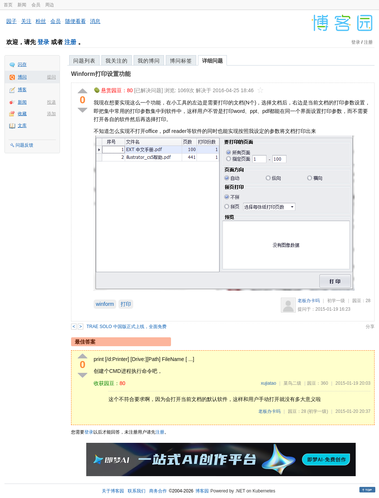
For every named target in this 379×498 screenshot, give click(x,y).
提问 (51, 77)
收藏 (22, 113)
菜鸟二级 (292, 383)
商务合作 (158, 491)
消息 (95, 21)
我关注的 (116, 61)
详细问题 (212, 61)
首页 (8, 4)
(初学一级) (317, 411)
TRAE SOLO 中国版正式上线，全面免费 (127, 326)
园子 (11, 21)
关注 (26, 21)
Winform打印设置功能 (101, 74)
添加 (51, 113)
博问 (22, 77)
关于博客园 (113, 491)
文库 (22, 125)
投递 (51, 102)
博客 (22, 89)
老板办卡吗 (309, 300)
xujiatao (268, 383)
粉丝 (41, 21)
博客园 (202, 491)
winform (105, 304)
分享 (370, 326)
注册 (70, 42)
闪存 (22, 64)
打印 (126, 304)
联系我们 (136, 491)
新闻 (21, 4)
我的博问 (149, 61)
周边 (49, 4)
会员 (35, 4)
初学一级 (336, 300)
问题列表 (84, 61)
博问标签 (181, 61)
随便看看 (75, 21)
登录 (43, 42)
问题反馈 (24, 145)
